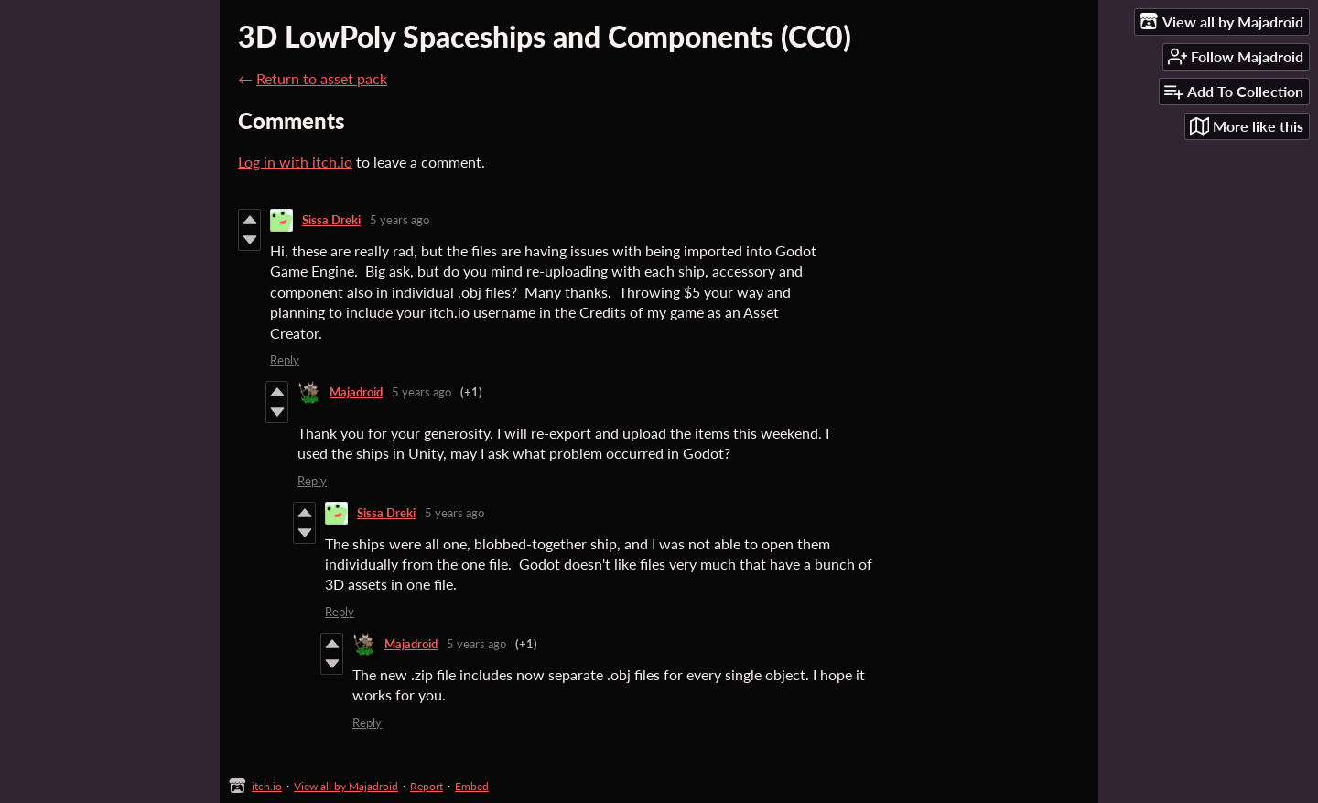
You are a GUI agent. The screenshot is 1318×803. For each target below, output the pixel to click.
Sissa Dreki (331, 219)
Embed (472, 786)
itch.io (267, 786)
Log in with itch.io (295, 161)
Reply (284, 360)
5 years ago (399, 219)
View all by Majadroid (346, 786)
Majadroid (356, 392)
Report (426, 786)
